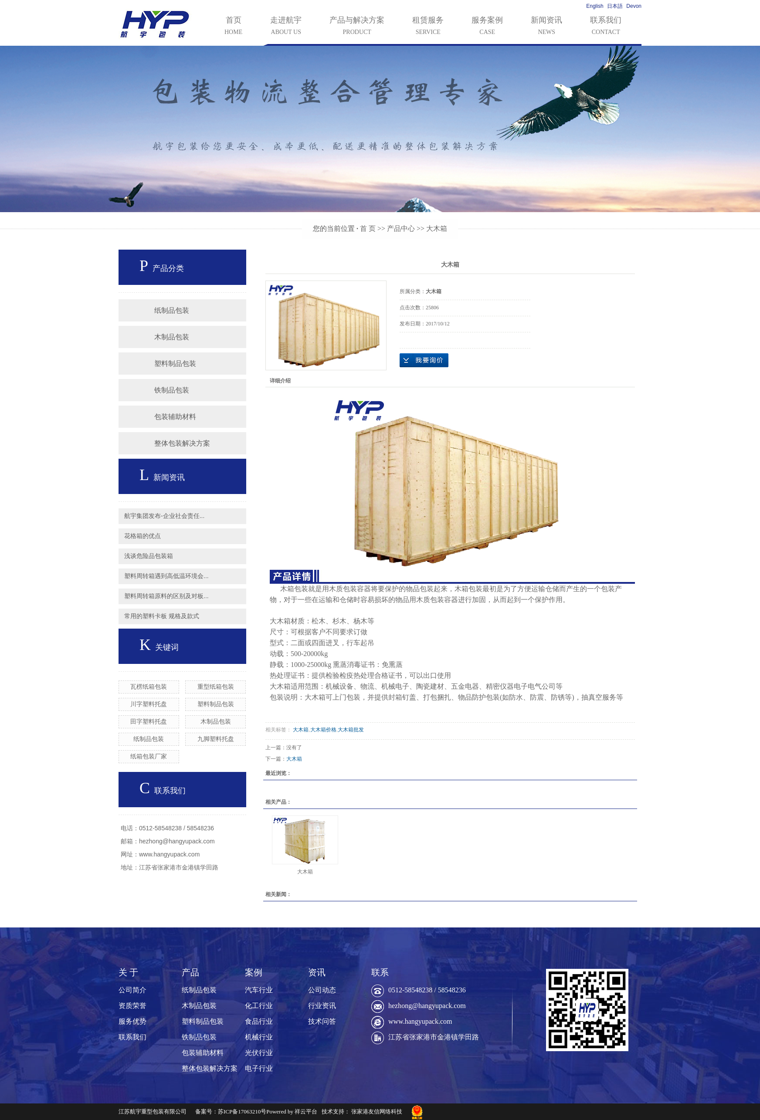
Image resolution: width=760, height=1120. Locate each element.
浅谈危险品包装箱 (148, 555)
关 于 (128, 972)
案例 (253, 972)
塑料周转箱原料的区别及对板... (166, 595)
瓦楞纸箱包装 (148, 686)
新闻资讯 (546, 26)
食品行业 (259, 1021)
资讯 (317, 972)
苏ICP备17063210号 (242, 1111)
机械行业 (259, 1037)
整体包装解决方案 (182, 443)
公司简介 (132, 990)
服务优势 (132, 1021)
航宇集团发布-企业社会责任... (164, 515)
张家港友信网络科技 (376, 1111)
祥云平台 (306, 1111)
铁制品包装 (171, 390)
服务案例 (487, 26)
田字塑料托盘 (148, 721)
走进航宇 (286, 26)
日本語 (615, 6)
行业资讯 (322, 1005)
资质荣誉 (132, 1005)
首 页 (368, 228)
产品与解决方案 (356, 26)
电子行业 (259, 1068)
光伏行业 (259, 1052)
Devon (633, 6)
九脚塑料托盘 (215, 738)
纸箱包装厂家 (148, 756)
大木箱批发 (351, 730)
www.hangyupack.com (420, 1021)
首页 (233, 26)
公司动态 (322, 990)
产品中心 (401, 228)
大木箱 (436, 228)
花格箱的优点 (142, 535)
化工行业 (259, 1005)
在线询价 (424, 360)
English (594, 6)
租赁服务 (428, 26)
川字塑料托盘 (148, 703)
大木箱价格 (323, 730)
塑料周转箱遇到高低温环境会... (166, 575)
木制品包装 (171, 337)
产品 (190, 972)
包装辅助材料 (175, 416)
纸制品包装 (171, 310)
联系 (380, 972)
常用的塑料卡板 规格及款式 (161, 615)
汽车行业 (259, 990)
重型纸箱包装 (215, 686)
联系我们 (605, 26)
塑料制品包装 (175, 363)
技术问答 (322, 1021)
